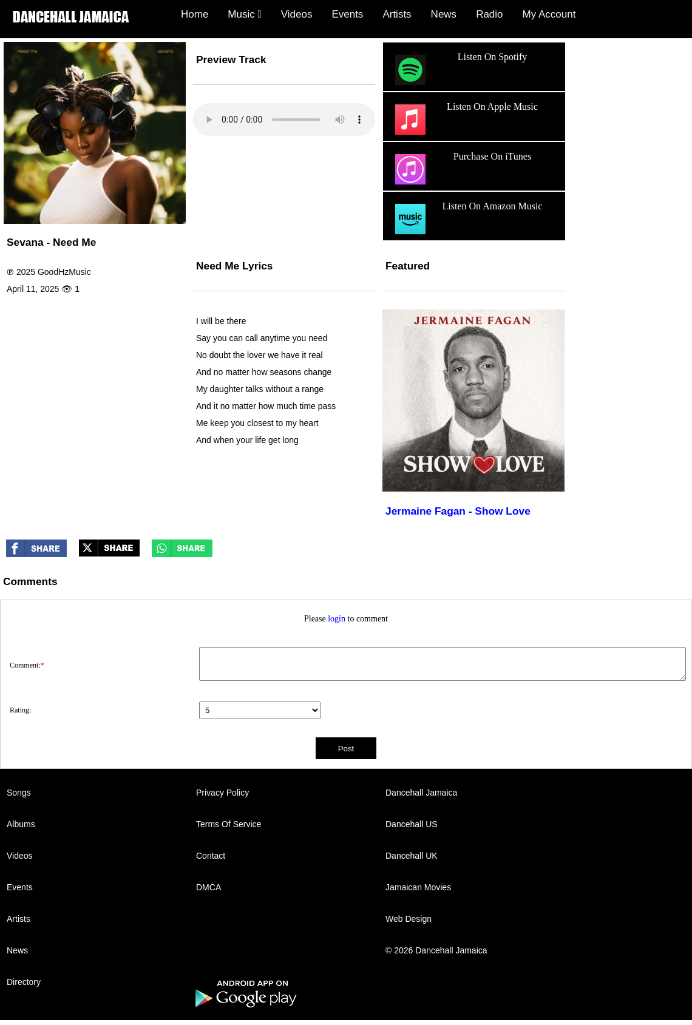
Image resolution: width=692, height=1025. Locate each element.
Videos (297, 14)
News (444, 14)
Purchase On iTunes (461, 169)
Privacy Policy (222, 792)
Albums (21, 824)
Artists (396, 14)
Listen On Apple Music (465, 119)
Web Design (408, 919)
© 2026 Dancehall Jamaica (436, 950)
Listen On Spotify (459, 70)
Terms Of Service (228, 824)
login (336, 618)
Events (347, 14)
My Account (549, 14)
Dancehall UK (411, 856)
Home (194, 14)
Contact (210, 856)
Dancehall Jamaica (421, 792)
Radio (489, 14)
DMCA (208, 887)
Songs (19, 792)
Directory (24, 982)
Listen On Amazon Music (467, 219)
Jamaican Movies (418, 887)
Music (244, 14)
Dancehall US (411, 824)
